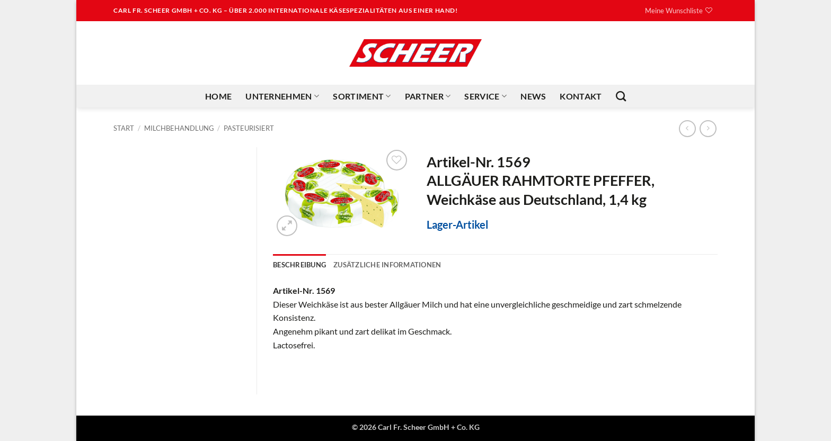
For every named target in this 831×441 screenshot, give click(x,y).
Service (485, 96)
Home (218, 96)
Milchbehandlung (179, 128)
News (533, 96)
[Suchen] (621, 96)
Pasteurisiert (249, 128)
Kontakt (581, 96)
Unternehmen (282, 96)
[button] (287, 225)
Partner (428, 96)
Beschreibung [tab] (299, 264)
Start (123, 128)
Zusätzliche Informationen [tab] (387, 264)
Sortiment (362, 96)
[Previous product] (708, 128)
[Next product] (687, 128)
